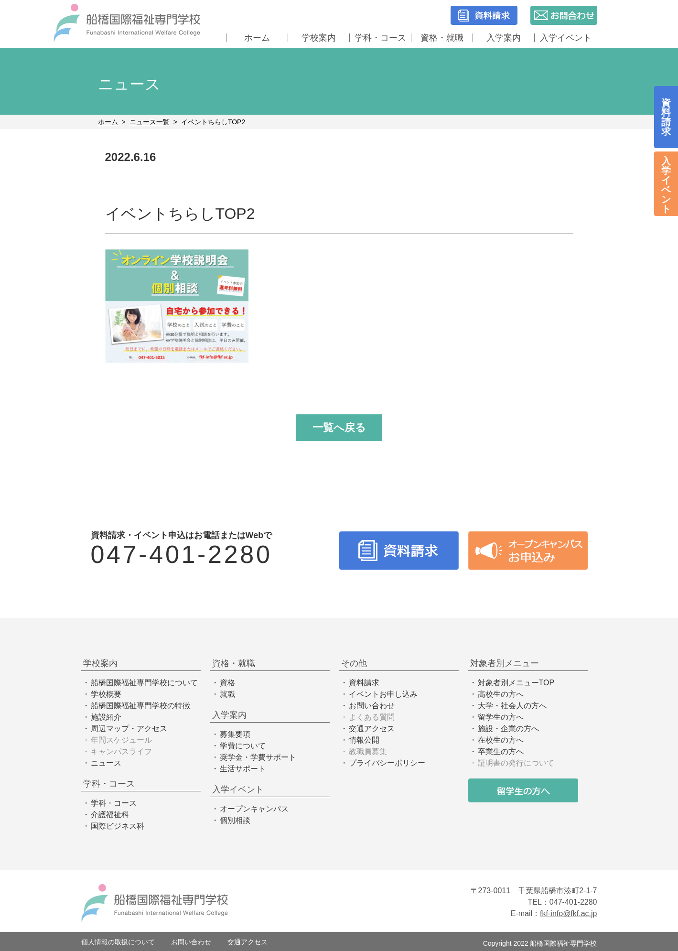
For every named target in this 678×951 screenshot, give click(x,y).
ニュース (106, 763)
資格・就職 (441, 38)
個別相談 (235, 820)
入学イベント (566, 38)
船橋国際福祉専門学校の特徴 (140, 706)
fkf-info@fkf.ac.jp (568, 913)
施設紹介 (106, 717)
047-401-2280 (181, 554)
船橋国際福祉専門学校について (144, 683)
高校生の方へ (501, 694)
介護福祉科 (110, 815)
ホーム (257, 38)
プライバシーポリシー (387, 763)
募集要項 (235, 734)
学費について (243, 746)
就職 (227, 694)
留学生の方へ (501, 717)
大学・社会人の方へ (512, 706)
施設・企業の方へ (508, 728)
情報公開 (364, 740)
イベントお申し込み (383, 694)
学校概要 (106, 694)
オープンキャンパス (254, 809)
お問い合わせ (372, 706)
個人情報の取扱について (118, 942)
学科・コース (380, 38)
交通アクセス (372, 728)
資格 (227, 683)
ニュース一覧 (149, 122)
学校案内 (318, 38)
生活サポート (243, 769)
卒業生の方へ (501, 751)
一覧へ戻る (339, 427)
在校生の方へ (501, 740)
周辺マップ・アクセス (129, 728)
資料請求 (364, 683)
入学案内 (503, 38)
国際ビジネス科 (117, 826)
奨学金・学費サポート (258, 757)
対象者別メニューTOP (516, 683)
